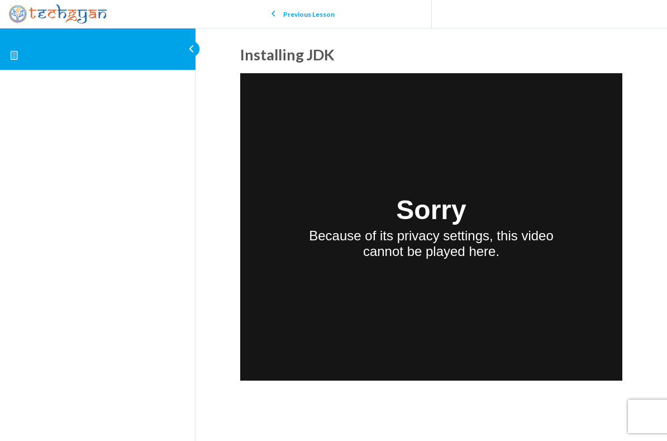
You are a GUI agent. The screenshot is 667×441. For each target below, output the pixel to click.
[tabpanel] (431, 229)
